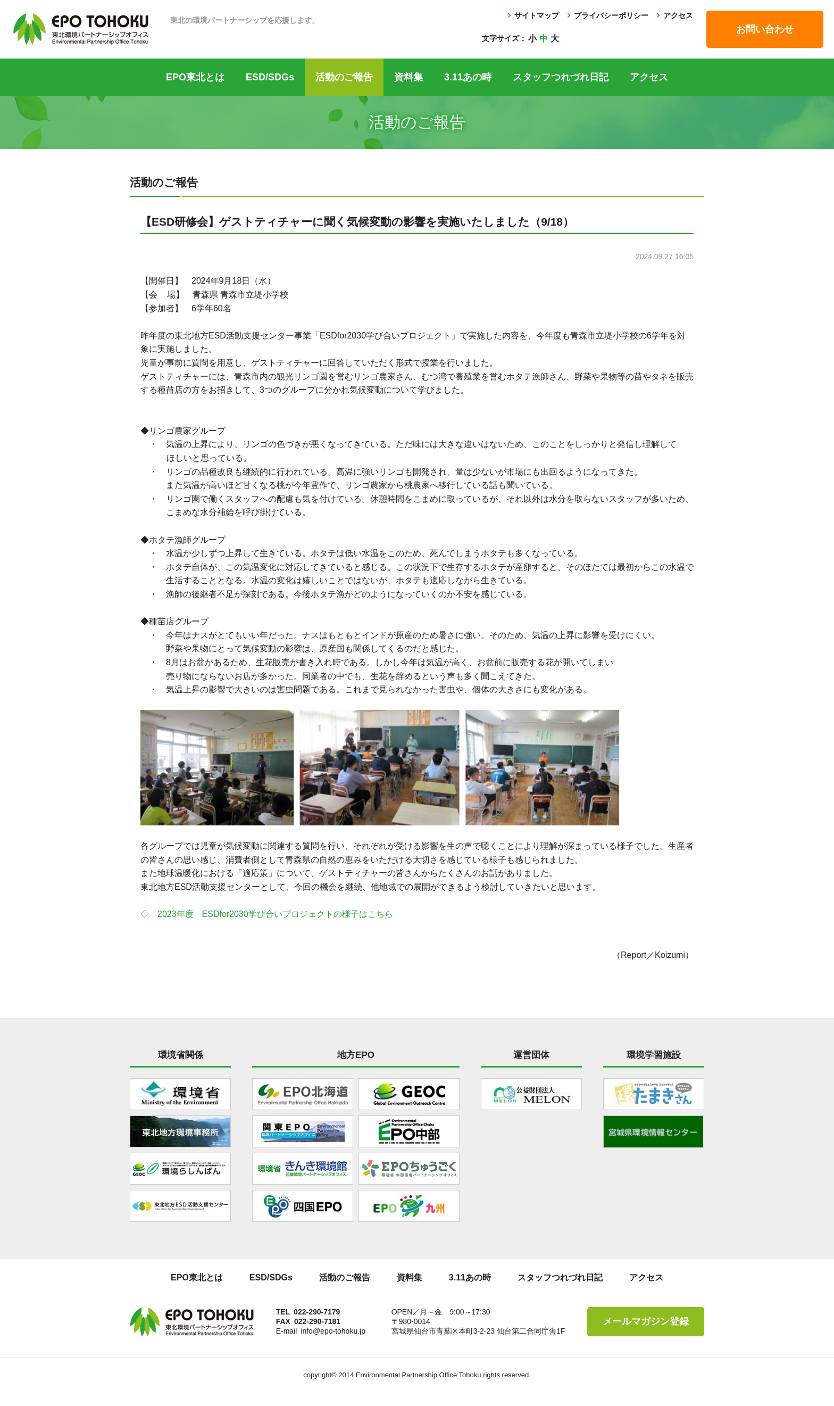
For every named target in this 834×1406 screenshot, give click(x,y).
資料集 (408, 77)
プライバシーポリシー (611, 15)
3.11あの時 (467, 77)
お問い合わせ (765, 29)
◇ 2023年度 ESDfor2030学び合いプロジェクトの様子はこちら (266, 914)
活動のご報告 (344, 77)
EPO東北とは (195, 77)
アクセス (678, 15)
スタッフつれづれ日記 (560, 77)
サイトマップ (536, 15)
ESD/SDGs (270, 77)
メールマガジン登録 (646, 1321)
